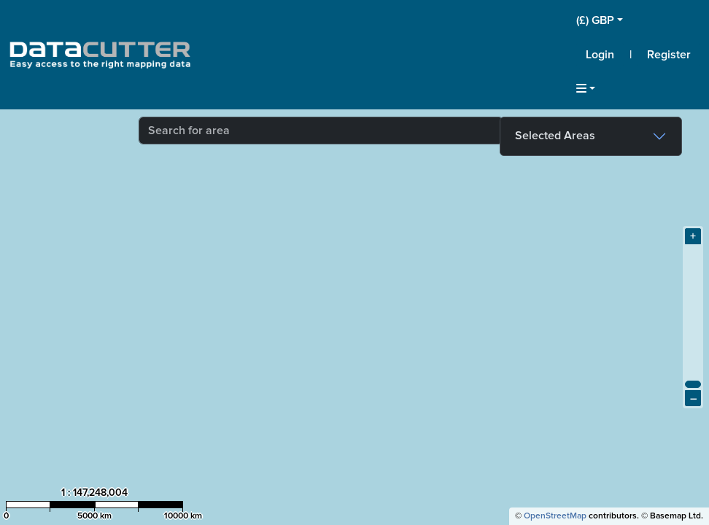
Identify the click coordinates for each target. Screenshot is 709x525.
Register (669, 55)
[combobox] (321, 130)
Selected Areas (555, 135)
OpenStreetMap (555, 516)
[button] (638, 20)
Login (600, 55)
